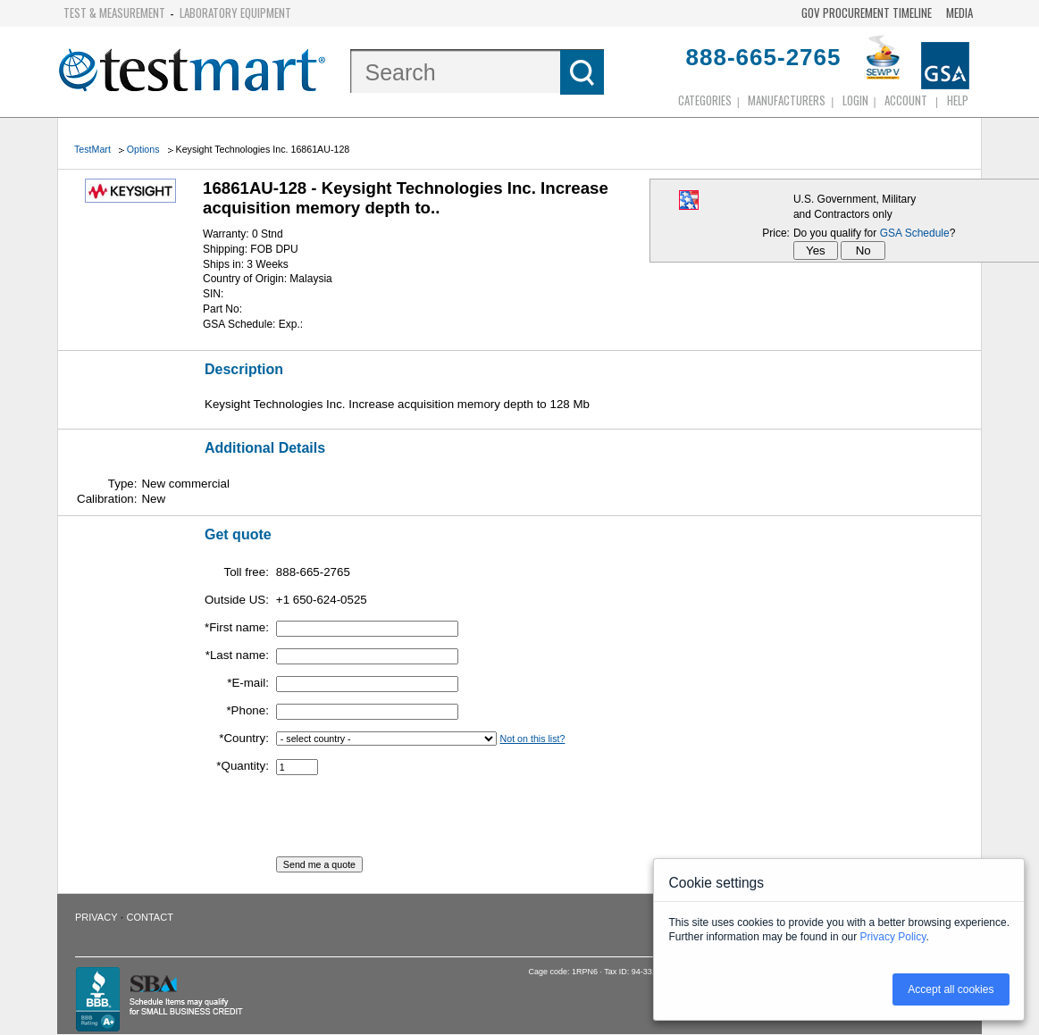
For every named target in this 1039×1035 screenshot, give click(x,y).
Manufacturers (786, 100)
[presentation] (412, 821)
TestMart (92, 149)
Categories (705, 100)
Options (143, 149)
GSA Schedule (915, 233)
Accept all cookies (950, 989)
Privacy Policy (893, 937)
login (855, 100)
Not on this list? (533, 738)
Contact (150, 917)
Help (957, 100)
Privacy (96, 917)
